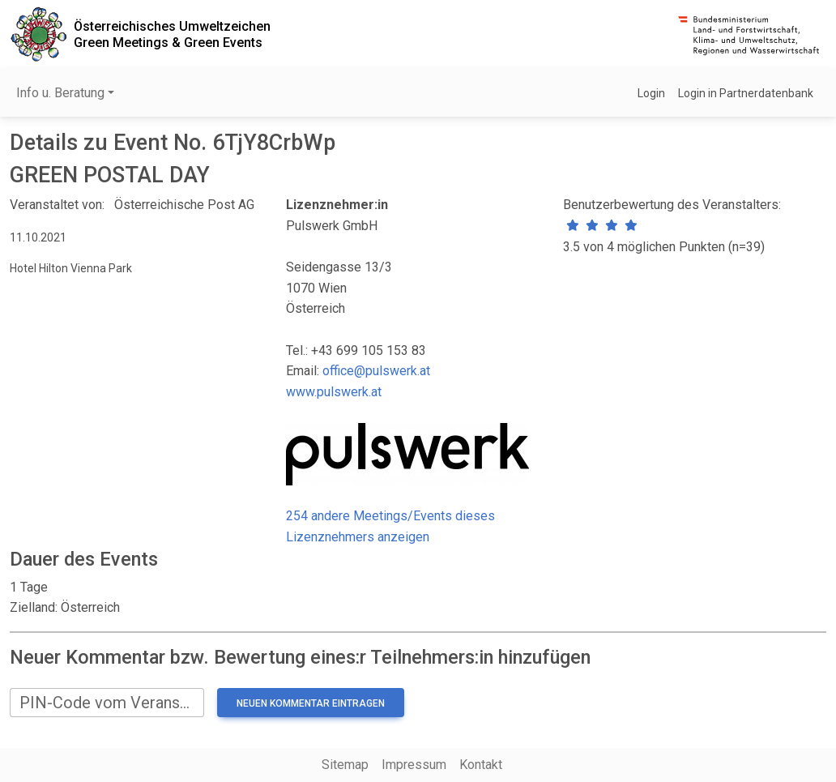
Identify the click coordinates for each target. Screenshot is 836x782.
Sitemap (345, 764)
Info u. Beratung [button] (60, 92)
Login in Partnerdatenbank (745, 93)
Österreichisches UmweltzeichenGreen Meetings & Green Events (172, 34)
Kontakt (480, 764)
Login (651, 93)
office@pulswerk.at (376, 370)
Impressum (414, 764)
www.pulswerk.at (334, 392)
